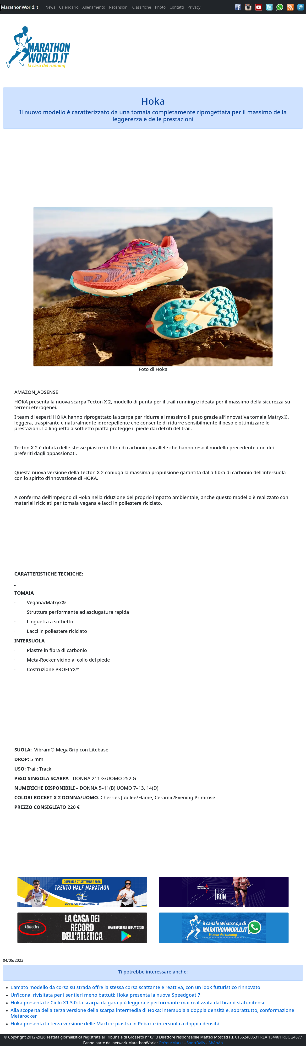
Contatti (176, 7)
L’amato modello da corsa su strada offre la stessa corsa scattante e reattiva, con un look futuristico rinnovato (135, 987)
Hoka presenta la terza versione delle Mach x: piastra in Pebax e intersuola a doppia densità (115, 1023)
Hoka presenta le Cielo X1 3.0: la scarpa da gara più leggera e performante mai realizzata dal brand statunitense (138, 1002)
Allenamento (93, 7)
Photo (160, 7)
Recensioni (118, 7)
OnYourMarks (171, 1042)
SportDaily (195, 1042)
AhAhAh (215, 1042)
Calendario (68, 7)
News (50, 7)
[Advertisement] (191, 48)
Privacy (194, 7)
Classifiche (141, 7)
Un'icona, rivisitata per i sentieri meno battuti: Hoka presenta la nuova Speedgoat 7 (105, 995)
